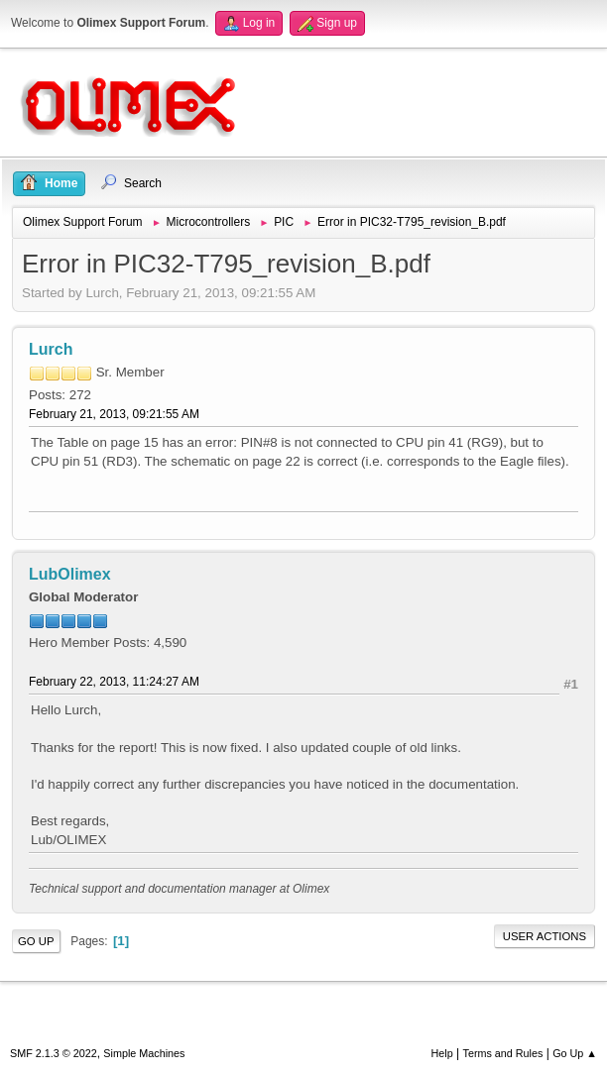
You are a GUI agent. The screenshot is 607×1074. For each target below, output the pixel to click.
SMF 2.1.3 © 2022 (53, 1053)
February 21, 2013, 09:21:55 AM (114, 414)
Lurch (50, 349)
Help (442, 1053)
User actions (544, 936)
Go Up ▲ (574, 1053)
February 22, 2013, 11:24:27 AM (114, 682)
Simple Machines (143, 1053)
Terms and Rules (503, 1053)
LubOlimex (70, 574)
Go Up (36, 941)
